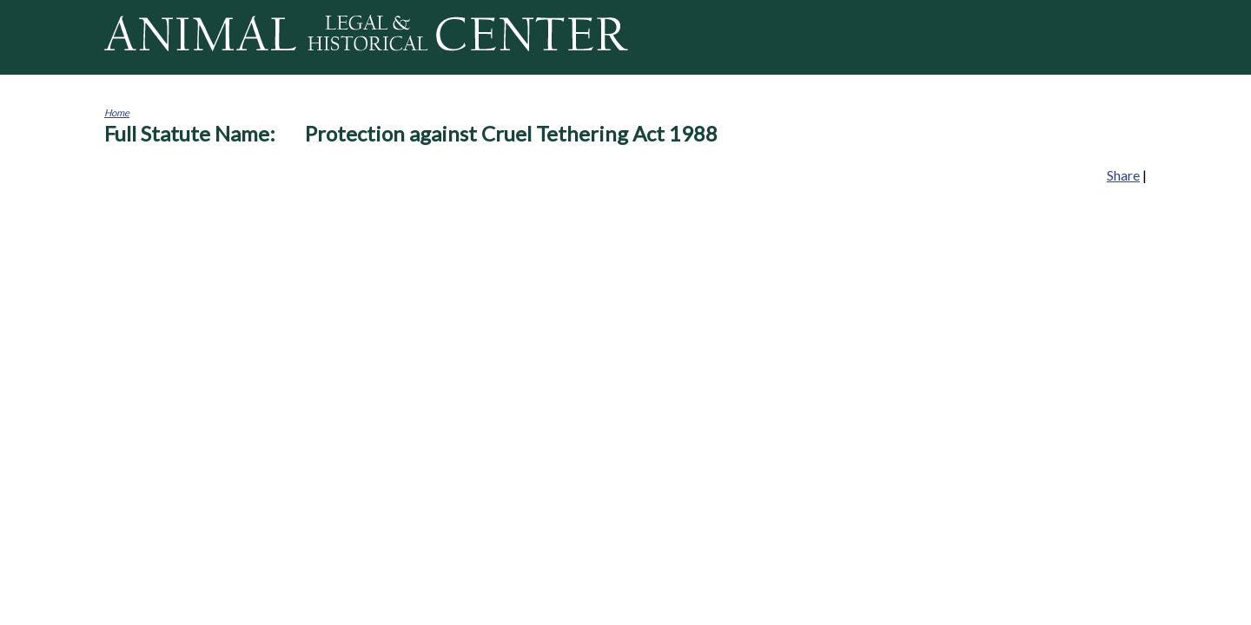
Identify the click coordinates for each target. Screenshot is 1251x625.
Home (116, 112)
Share (1123, 175)
